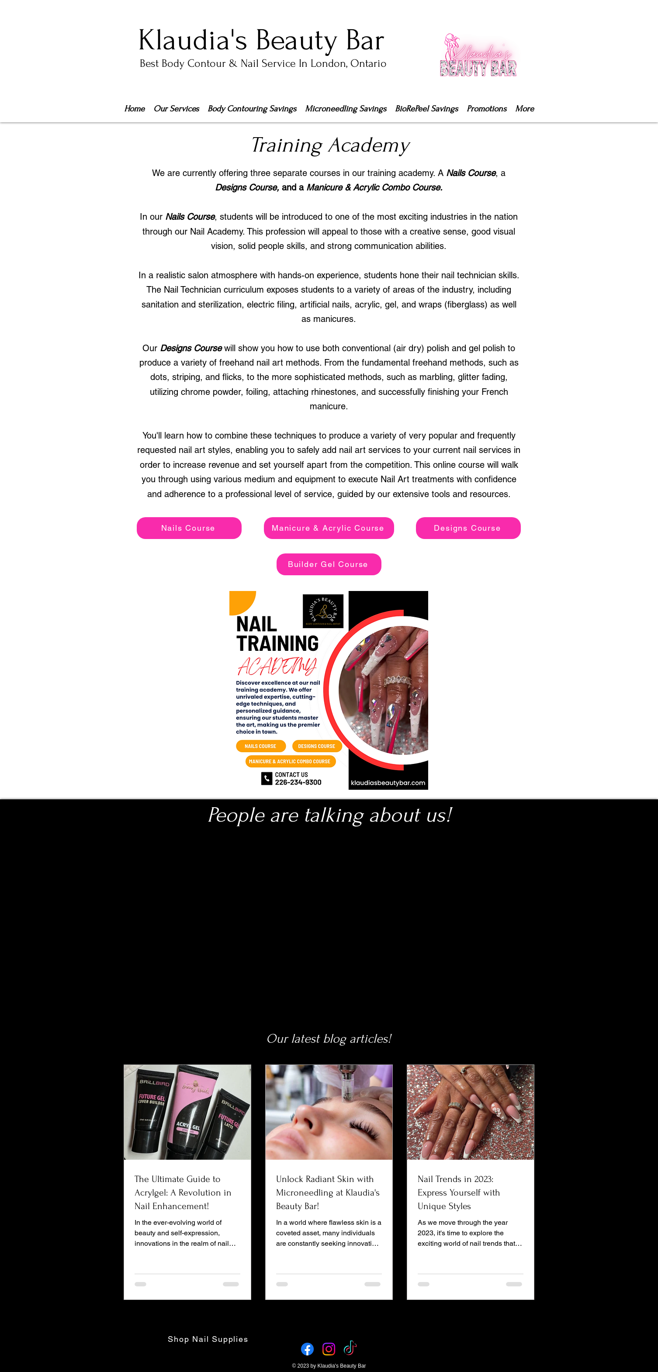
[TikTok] (350, 1349)
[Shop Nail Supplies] (209, 1339)
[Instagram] (328, 1349)
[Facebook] (307, 1349)
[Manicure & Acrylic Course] (329, 528)
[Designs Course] (468, 528)
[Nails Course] (189, 528)
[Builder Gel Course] (329, 564)
